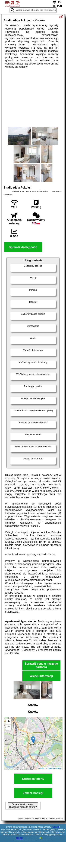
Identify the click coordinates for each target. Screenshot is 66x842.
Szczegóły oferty (33, 778)
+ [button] (8, 721)
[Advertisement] (33, 97)
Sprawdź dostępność (23, 247)
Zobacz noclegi (33, 792)
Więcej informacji (41, 675)
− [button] (8, 727)
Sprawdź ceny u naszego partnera (41, 665)
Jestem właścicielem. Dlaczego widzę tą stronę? (23, 805)
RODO (19, 838)
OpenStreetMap (54, 768)
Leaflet (41, 768)
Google (55, 827)
